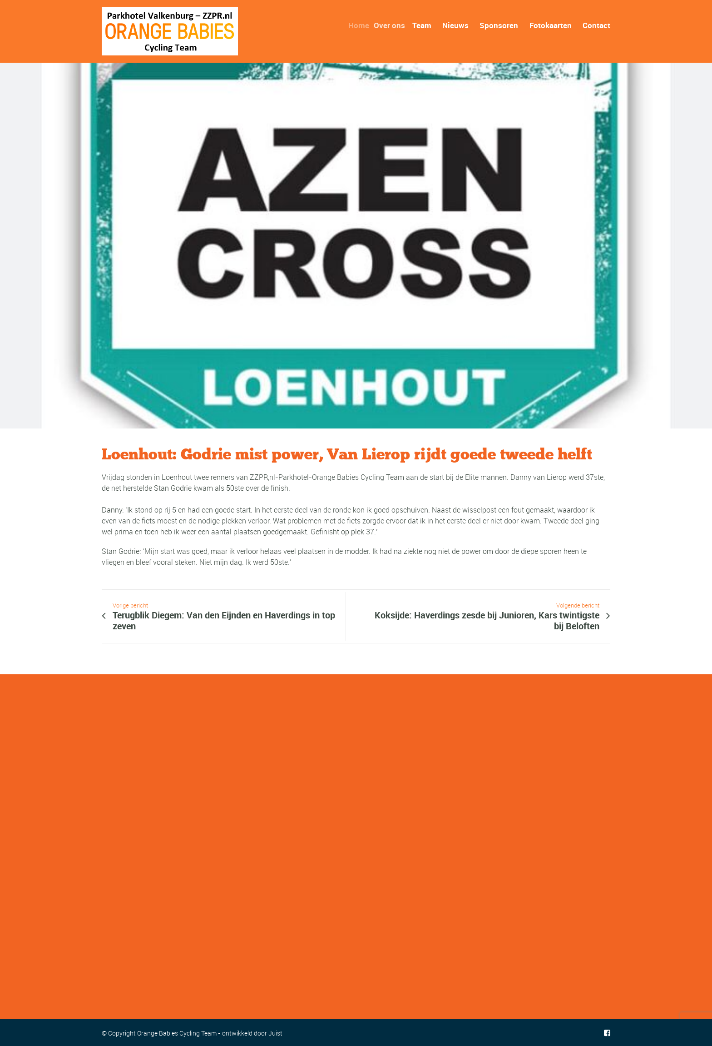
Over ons (394, 25)
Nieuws (455, 25)
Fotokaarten (550, 25)
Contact (596, 25)
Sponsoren (499, 25)
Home (363, 25)
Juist (275, 1033)
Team (424, 25)
